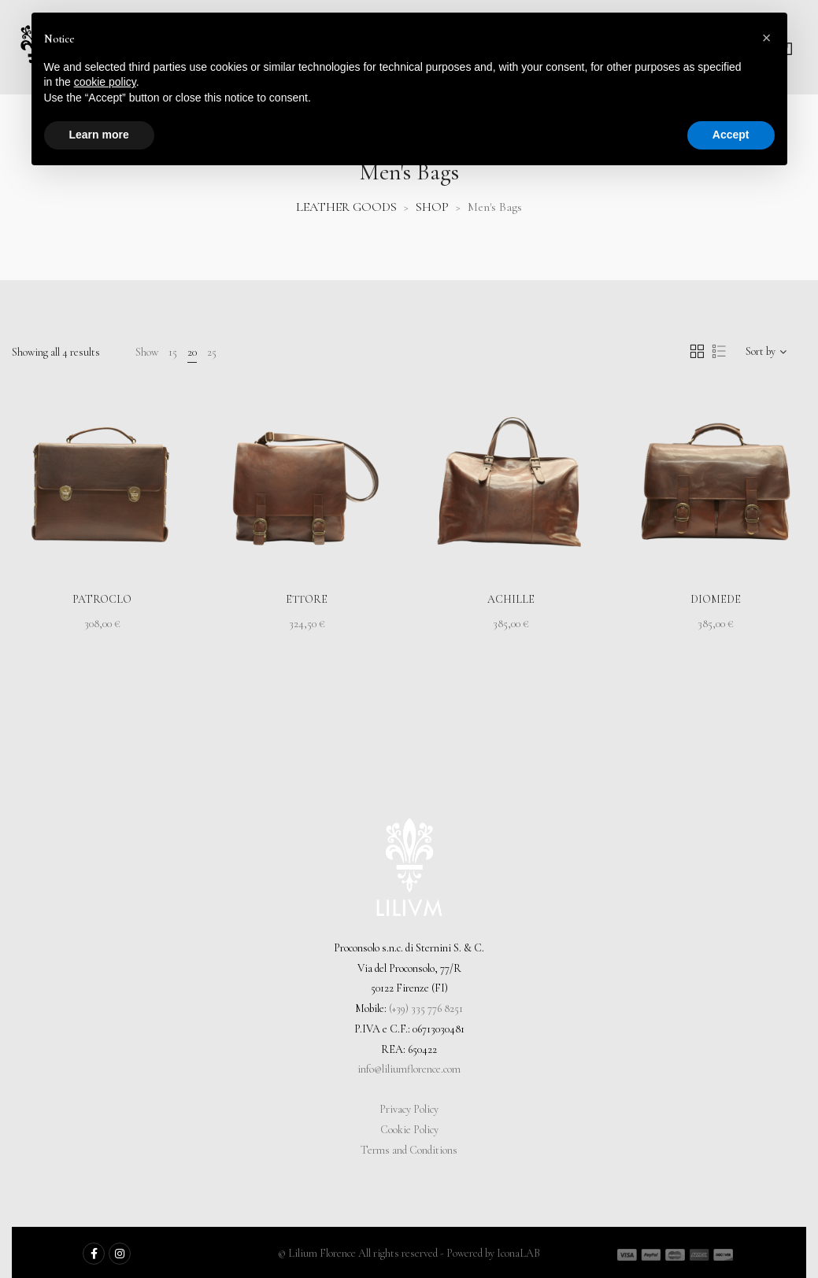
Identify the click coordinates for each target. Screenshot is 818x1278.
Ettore (307, 599)
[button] (766, 37)
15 (172, 352)
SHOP (432, 207)
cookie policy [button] (105, 82)
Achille (511, 599)
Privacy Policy (409, 1109)
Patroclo (101, 599)
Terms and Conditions (409, 1150)
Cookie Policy (409, 1129)
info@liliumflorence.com (409, 1069)
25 (212, 352)
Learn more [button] (99, 134)
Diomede (715, 599)
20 (192, 352)
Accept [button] (731, 134)
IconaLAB (518, 1253)
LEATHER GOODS (346, 207)
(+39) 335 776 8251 (426, 1008)
